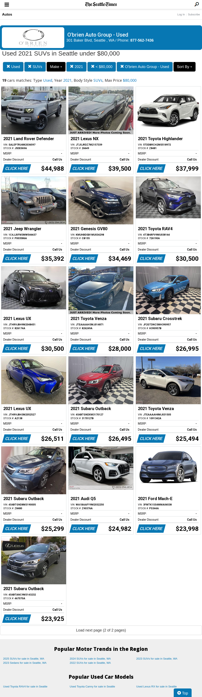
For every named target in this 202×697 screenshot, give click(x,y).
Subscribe (194, 14)
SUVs (35, 66)
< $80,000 (102, 66)
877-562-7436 (142, 40)
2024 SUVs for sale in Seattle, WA (90, 658)
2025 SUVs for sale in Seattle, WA (23, 658)
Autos (7, 14)
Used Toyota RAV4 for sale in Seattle (25, 686)
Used (13, 66)
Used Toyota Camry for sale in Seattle (92, 686)
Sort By (184, 67)
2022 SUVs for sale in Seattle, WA (90, 662)
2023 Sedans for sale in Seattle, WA (24, 662)
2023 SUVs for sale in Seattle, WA (156, 658)
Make (56, 67)
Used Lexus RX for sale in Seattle (156, 686)
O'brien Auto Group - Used (144, 66)
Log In (181, 14)
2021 (76, 66)
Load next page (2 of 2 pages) (101, 630)
